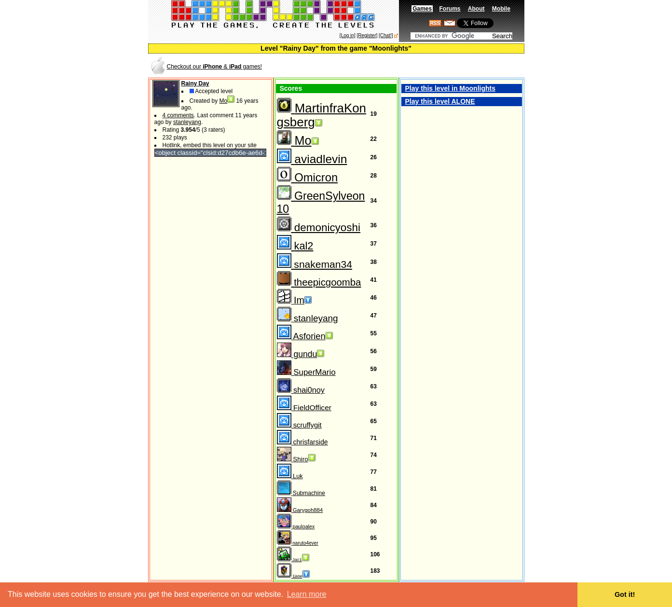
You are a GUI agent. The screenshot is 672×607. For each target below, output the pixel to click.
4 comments (178, 115)
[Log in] (348, 35)
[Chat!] (386, 35)
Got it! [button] (625, 594)
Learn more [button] (307, 594)
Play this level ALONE (440, 101)
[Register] (367, 35)
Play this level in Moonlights (450, 88)
